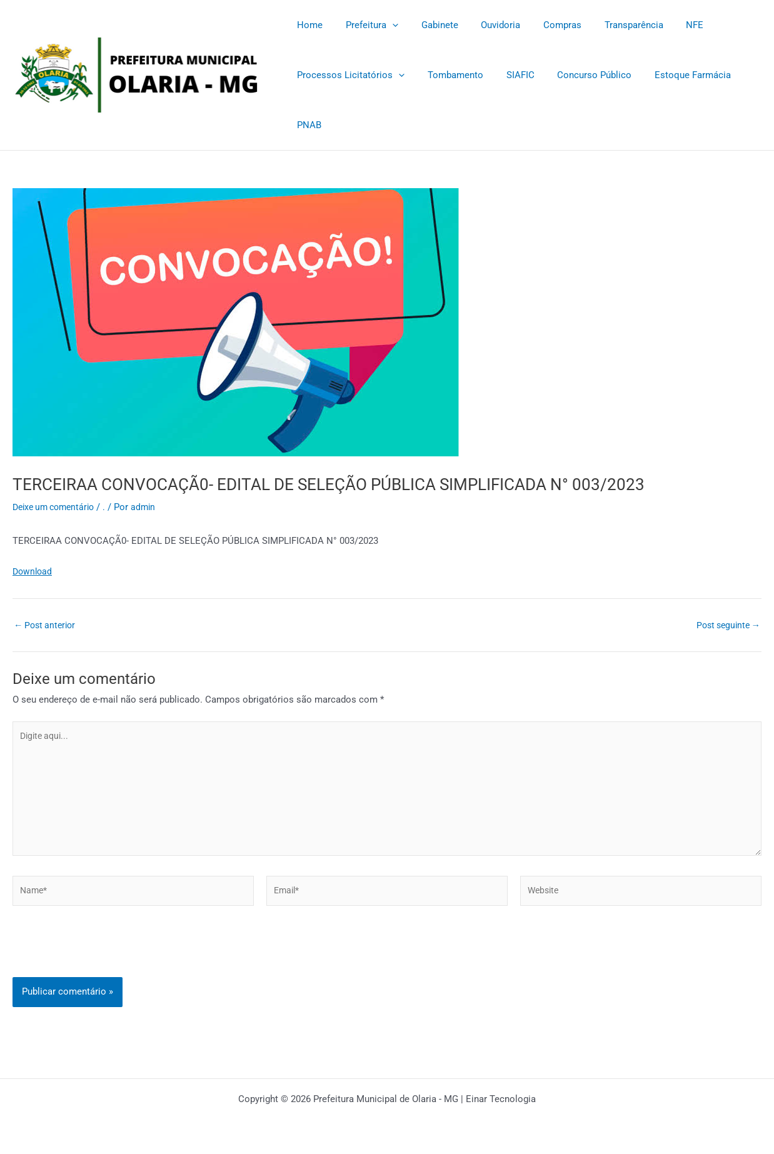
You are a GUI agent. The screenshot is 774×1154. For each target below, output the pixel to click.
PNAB (307, 125)
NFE (667, 25)
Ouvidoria (486, 25)
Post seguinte (725, 625)
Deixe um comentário (57, 507)
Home (308, 25)
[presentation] (108, 959)
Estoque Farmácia (674, 75)
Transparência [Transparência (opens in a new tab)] (610, 25)
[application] (386, 25)
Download (33, 571)
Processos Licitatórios (349, 75)
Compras (544, 25)
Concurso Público (580, 75)
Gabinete (429, 25)
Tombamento (449, 75)
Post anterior (47, 625)
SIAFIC (510, 75)
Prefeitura (365, 25)
